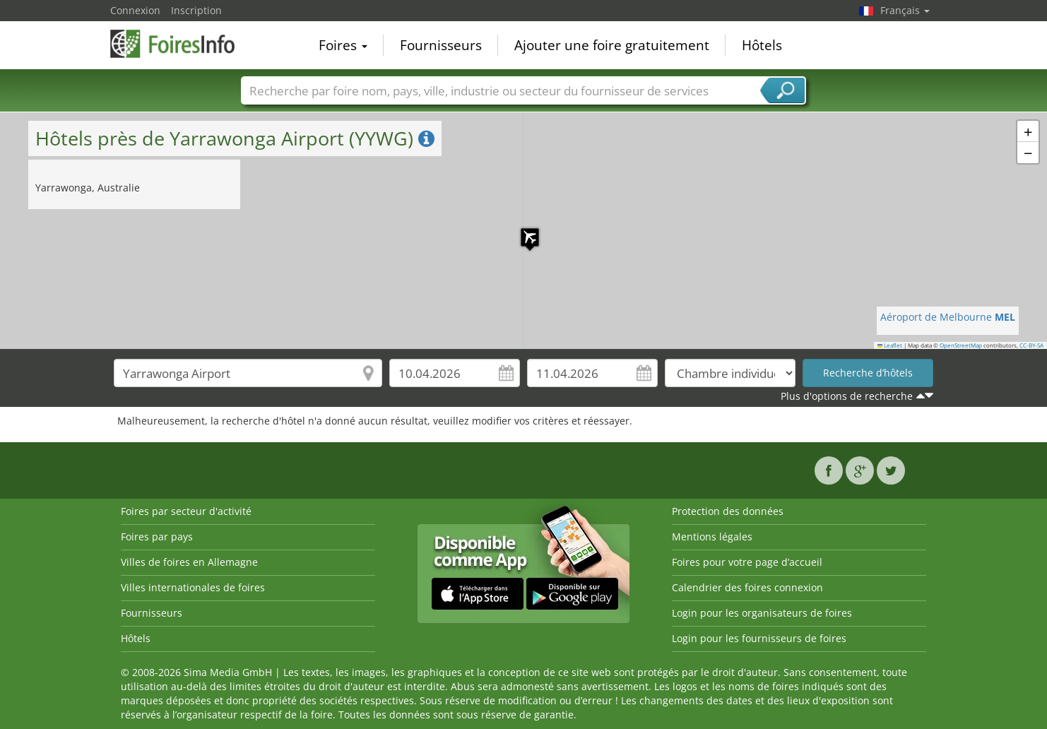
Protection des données (727, 511)
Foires (343, 45)
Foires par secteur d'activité (186, 511)
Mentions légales (712, 536)
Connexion (135, 10)
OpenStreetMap (961, 345)
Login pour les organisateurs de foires (762, 613)
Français (905, 10)
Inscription (196, 10)
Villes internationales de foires (193, 587)
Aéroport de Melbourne (947, 317)
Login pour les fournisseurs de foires (759, 638)
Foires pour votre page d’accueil (747, 562)
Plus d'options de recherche (847, 396)
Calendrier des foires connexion (747, 587)
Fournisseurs (441, 45)
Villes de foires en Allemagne (189, 562)
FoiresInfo (181, 44)
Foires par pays (157, 536)
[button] (523, 230)
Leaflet (890, 345)
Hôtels (762, 45)
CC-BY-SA (1031, 345)
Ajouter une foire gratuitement (611, 45)
